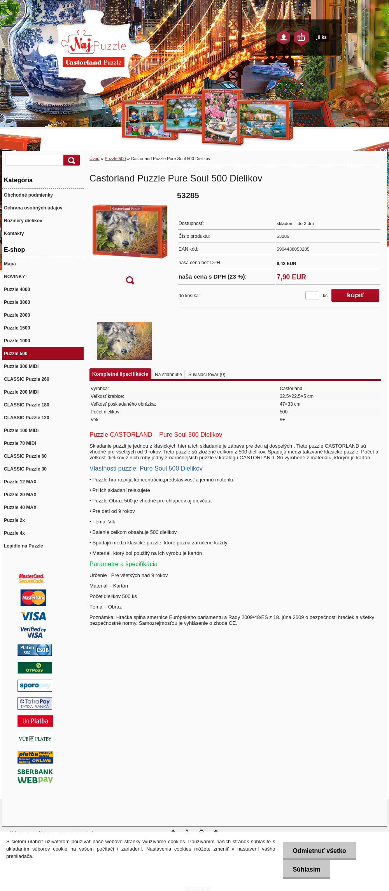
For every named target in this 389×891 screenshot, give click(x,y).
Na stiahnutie (168, 374)
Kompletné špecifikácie (120, 374)
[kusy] (311, 295)
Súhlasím (306, 869)
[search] (70, 160)
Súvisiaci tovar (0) (206, 374)
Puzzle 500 (115, 158)
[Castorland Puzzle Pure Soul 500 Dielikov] (129, 240)
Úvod (94, 158)
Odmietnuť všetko (319, 850)
